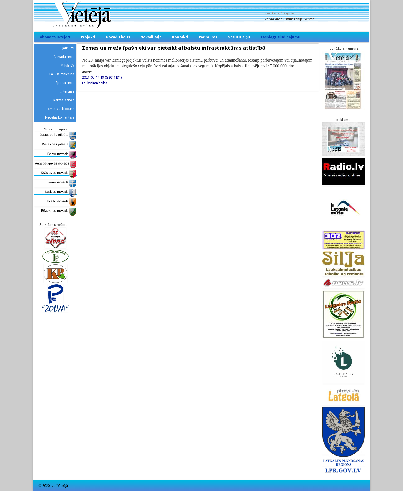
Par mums (208, 37)
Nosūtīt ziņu (239, 37)
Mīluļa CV (67, 65)
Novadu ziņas (64, 57)
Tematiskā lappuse (60, 109)
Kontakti (180, 37)
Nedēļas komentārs (59, 117)
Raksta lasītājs (63, 100)
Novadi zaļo (151, 37)
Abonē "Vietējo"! (55, 37)
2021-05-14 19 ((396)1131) (102, 77)
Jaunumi (68, 48)
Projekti (88, 37)
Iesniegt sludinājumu (280, 37)
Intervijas (67, 91)
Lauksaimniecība (94, 83)
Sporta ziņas (65, 83)
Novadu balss (118, 37)
